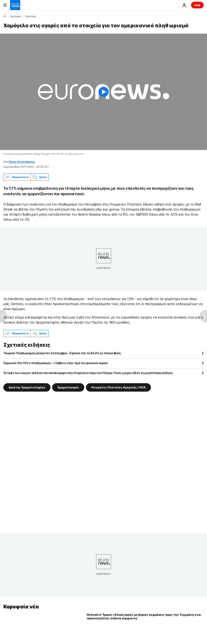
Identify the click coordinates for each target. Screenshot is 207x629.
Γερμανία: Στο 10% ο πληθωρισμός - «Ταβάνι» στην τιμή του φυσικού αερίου (55, 363)
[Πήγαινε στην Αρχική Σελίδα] (15, 5)
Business (16, 16)
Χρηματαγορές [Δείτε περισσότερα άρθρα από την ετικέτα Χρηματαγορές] (68, 387)
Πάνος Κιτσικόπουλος (22, 161)
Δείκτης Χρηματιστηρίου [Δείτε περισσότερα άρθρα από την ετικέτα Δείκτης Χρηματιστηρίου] (27, 387)
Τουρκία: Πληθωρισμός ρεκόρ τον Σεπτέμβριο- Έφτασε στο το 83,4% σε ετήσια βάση (62, 353)
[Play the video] (103, 92)
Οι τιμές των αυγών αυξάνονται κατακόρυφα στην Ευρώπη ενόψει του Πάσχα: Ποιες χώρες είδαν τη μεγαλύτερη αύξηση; (88, 373)
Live (197, 5)
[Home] (4, 16)
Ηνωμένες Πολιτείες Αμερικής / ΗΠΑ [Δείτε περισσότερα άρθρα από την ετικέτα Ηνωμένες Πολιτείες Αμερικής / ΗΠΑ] (118, 387)
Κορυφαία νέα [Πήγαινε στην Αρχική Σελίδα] (21, 607)
